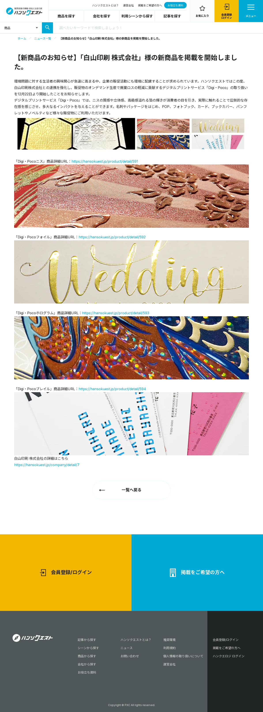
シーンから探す (88, 648)
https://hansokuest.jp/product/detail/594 (112, 389)
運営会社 (128, 5)
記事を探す (172, 16)
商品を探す (66, 16)
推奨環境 (169, 640)
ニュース (126, 648)
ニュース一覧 (42, 38)
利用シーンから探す (137, 16)
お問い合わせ (129, 656)
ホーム (22, 38)
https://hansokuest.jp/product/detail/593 (115, 313)
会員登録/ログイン (66, 572)
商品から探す (87, 656)
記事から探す (87, 640)
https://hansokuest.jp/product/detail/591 (104, 161)
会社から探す (87, 664)
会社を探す (102, 16)
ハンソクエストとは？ (105, 5)
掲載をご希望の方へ (150, 5)
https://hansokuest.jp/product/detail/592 (112, 237)
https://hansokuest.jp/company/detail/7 (46, 465)
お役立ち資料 (175, 5)
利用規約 (169, 648)
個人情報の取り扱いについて (183, 656)
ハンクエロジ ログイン (228, 656)
